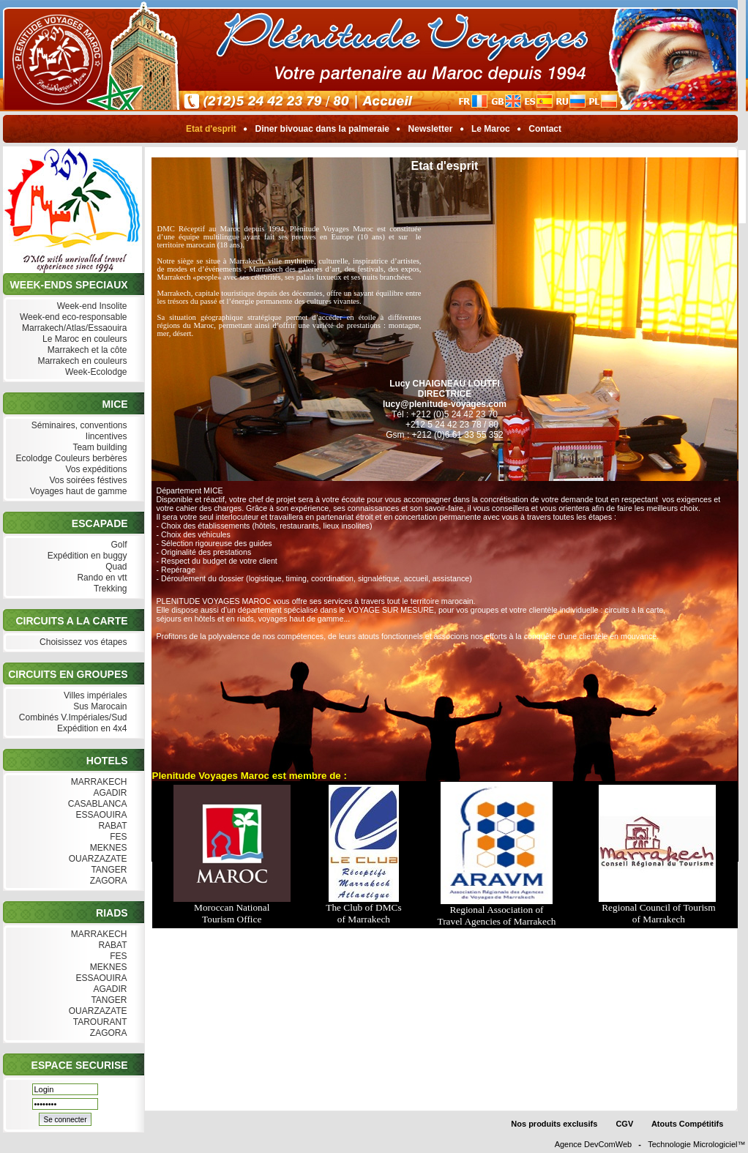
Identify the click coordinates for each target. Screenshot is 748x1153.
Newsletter (430, 129)
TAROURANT (98, 1022)
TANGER (107, 870)
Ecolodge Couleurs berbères (69, 458)
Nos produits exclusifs (554, 1123)
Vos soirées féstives (86, 480)
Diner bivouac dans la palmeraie (322, 129)
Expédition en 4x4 (90, 728)
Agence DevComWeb (593, 1144)
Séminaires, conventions (77, 425)
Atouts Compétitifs (687, 1123)
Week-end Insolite (90, 306)
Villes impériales (94, 695)
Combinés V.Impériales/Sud (71, 717)
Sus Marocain (98, 706)
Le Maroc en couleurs (83, 339)
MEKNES (106, 848)
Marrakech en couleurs (80, 361)
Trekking (109, 588)
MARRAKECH (97, 782)
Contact (545, 129)
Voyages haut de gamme (76, 491)
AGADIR (109, 793)
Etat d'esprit (211, 129)
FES (117, 837)
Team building (98, 447)
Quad (114, 566)
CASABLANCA (95, 804)
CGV (624, 1123)
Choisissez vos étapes (82, 642)
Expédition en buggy (85, 556)
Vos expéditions (94, 469)
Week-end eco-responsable (72, 317)
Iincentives (104, 436)
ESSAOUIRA (99, 815)
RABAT (111, 826)
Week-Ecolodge (94, 372)
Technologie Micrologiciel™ (696, 1144)
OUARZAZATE (96, 859)
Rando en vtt (100, 577)
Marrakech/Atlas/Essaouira (73, 328)
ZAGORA (106, 881)
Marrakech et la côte (85, 350)
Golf (117, 545)
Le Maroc (490, 129)
